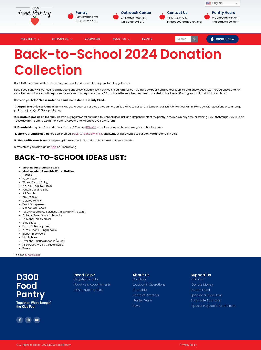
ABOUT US (121, 39)
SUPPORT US (62, 39)
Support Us (201, 274)
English (214, 3)
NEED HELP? (30, 39)
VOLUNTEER (92, 39)
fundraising (32, 255)
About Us (141, 274)
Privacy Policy (188, 345)
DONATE (91, 127)
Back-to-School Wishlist (87, 133)
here (53, 147)
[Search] (194, 39)
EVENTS (147, 39)
